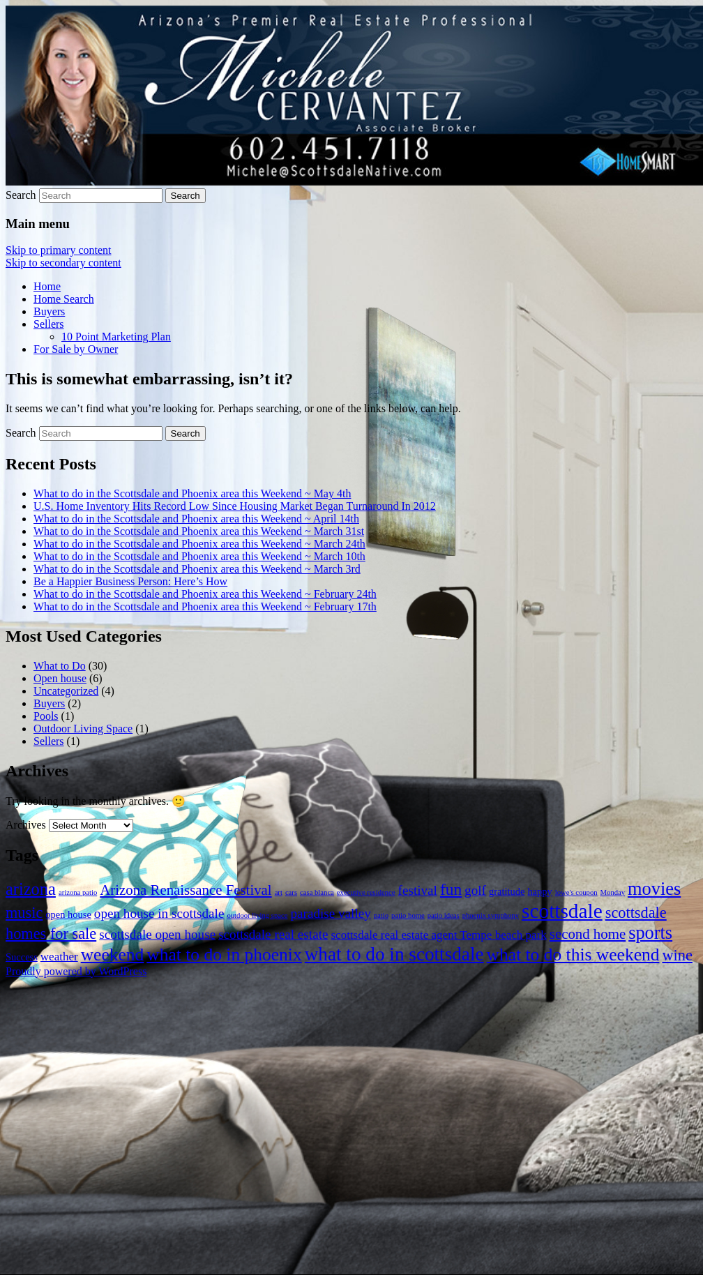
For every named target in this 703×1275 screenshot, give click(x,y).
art (278, 892)
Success (22, 957)
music (24, 912)
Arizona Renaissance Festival (185, 890)
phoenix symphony (490, 915)
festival (417, 890)
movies (654, 889)
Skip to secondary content (63, 263)
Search (21, 195)
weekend (112, 954)
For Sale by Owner (75, 349)
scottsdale (562, 911)
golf (475, 890)
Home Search (63, 299)
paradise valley (330, 913)
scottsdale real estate (273, 934)
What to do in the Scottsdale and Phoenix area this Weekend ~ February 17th (205, 606)
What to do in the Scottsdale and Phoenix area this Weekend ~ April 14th (196, 519)
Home (47, 286)
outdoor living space (257, 915)
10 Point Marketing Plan (116, 336)
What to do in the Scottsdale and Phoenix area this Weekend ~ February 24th (205, 594)
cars (291, 892)
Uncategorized (65, 691)
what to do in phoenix (223, 954)
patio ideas (444, 915)
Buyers (49, 311)
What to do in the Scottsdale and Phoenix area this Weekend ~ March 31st (198, 531)
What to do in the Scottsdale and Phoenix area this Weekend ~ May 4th (192, 493)
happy (539, 891)
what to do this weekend (573, 954)
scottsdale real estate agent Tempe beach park (438, 935)
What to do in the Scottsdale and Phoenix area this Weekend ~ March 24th (199, 544)
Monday (613, 892)
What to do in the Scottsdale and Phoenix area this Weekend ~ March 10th (199, 556)
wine (677, 955)
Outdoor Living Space (83, 728)
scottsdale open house (157, 934)
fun (451, 889)
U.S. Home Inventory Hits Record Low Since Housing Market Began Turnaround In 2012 (234, 506)
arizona (31, 889)
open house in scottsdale (159, 913)
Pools (46, 716)
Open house (59, 678)
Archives (26, 825)
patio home (408, 915)
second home (588, 934)
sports (650, 933)
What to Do (59, 666)
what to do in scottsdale (394, 954)
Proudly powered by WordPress (76, 971)
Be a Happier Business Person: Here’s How (130, 581)
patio (381, 915)
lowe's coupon (576, 892)
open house (68, 914)
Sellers (48, 324)
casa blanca (317, 892)
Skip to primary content (59, 250)
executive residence (366, 892)
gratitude (506, 891)
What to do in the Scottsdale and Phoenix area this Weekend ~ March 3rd (197, 569)
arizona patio (78, 892)
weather (59, 956)
